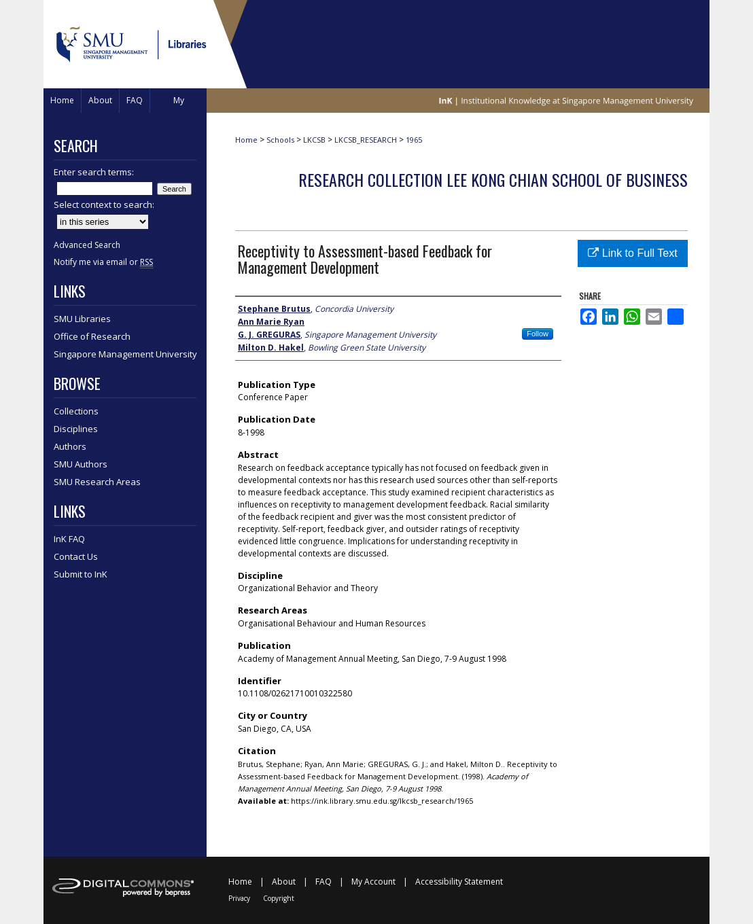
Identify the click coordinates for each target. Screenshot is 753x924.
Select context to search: (104, 204)
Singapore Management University (125, 354)
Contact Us (76, 556)
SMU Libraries (82, 319)
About (284, 881)
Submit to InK (80, 574)
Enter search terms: (94, 172)
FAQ (323, 881)
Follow (537, 334)
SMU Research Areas (97, 482)
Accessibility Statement (459, 881)
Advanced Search (87, 245)
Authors (70, 446)
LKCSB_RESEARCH (365, 140)
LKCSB (314, 140)
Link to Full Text (632, 253)
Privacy (239, 898)
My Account (373, 881)
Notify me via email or (103, 262)
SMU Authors (80, 464)
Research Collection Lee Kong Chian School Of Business (493, 179)
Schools (280, 140)
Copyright (278, 898)
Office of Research (92, 336)
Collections (76, 411)
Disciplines (76, 429)
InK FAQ (69, 539)
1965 (414, 140)
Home (246, 140)
